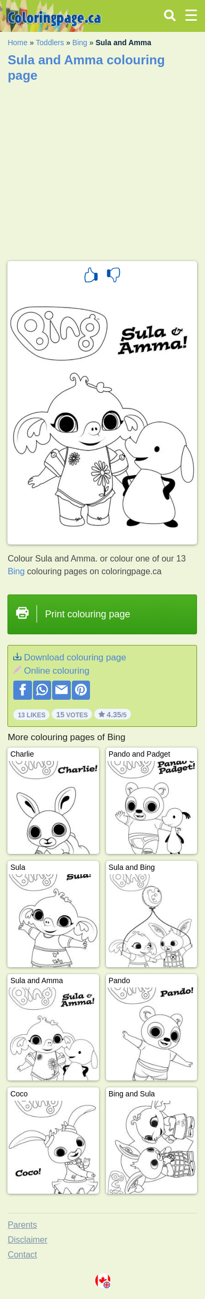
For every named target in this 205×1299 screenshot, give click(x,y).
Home (17, 42)
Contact (22, 1254)
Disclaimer (27, 1239)
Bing (79, 42)
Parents (22, 1224)
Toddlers (50, 42)
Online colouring (56, 671)
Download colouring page (75, 657)
